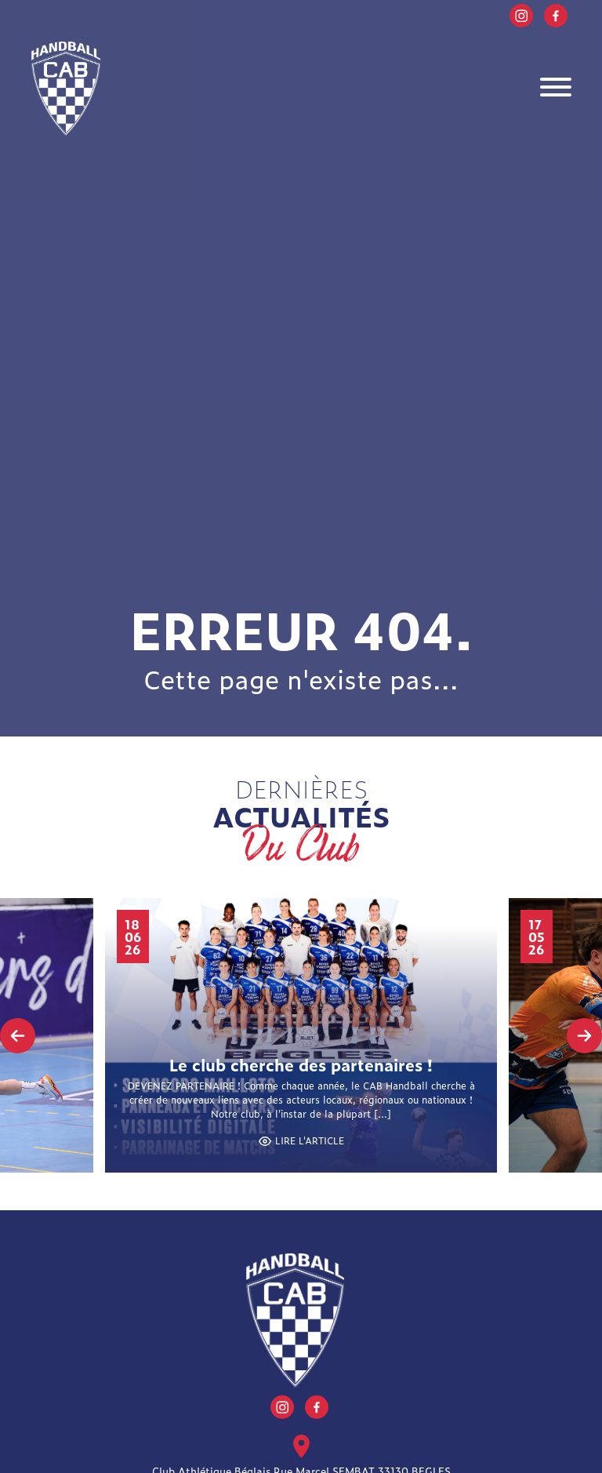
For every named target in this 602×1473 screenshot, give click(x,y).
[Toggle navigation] (555, 89)
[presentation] (17, 1035)
